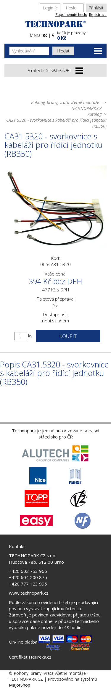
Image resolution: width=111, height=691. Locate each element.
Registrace (98, 14)
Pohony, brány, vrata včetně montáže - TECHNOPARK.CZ (66, 105)
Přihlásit (96, 8)
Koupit (68, 336)
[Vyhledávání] (29, 51)
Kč (45, 35)
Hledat (63, 51)
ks (30, 336)
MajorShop (19, 685)
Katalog (94, 114)
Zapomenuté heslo (71, 14)
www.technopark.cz (29, 593)
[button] (81, 35)
